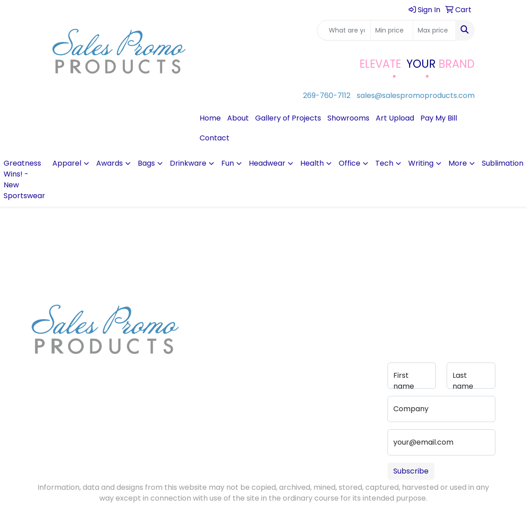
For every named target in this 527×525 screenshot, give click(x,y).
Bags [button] (146, 163)
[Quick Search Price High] (434, 30)
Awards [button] (109, 163)
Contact (214, 138)
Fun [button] (227, 163)
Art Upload (395, 118)
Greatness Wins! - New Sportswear (24, 179)
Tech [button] (384, 163)
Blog (197, 336)
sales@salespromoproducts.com (416, 95)
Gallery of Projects (288, 118)
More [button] (457, 163)
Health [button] (312, 163)
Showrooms (348, 118)
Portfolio (254, 372)
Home (210, 118)
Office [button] (349, 163)
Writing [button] (421, 163)
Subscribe (411, 471)
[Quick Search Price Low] (391, 30)
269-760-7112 (326, 95)
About (238, 118)
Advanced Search (257, 341)
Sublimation (502, 163)
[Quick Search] (344, 30)
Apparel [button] (66, 163)
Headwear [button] (267, 163)
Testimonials (209, 349)
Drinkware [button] (188, 163)
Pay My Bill (438, 118)
